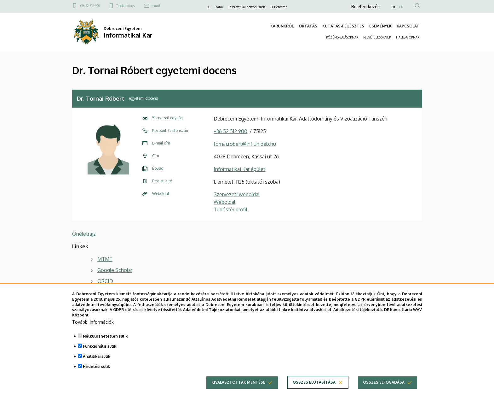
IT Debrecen (279, 7)
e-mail (156, 6)
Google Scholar (114, 270)
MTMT (104, 259)
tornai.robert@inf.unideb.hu (245, 144)
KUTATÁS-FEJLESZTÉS (343, 26)
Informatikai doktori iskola (247, 7)
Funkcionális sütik (99, 346)
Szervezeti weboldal (237, 194)
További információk (93, 322)
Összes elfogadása (384, 382)
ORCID (105, 281)
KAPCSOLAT (408, 26)
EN (401, 7)
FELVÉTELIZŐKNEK (377, 37)
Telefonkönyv (125, 6)
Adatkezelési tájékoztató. (358, 310)
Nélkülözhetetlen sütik (105, 336)
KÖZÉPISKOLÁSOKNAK (342, 37)
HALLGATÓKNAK (407, 37)
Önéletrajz (84, 234)
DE (208, 7)
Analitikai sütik (96, 356)
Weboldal (224, 202)
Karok (219, 7)
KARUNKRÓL (282, 26)
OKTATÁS (308, 26)
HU (394, 7)
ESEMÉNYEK (380, 26)
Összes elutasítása (314, 382)
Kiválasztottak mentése (238, 382)
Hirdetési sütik (96, 366)
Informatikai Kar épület (239, 169)
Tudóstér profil (230, 209)
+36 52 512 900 (90, 6)
